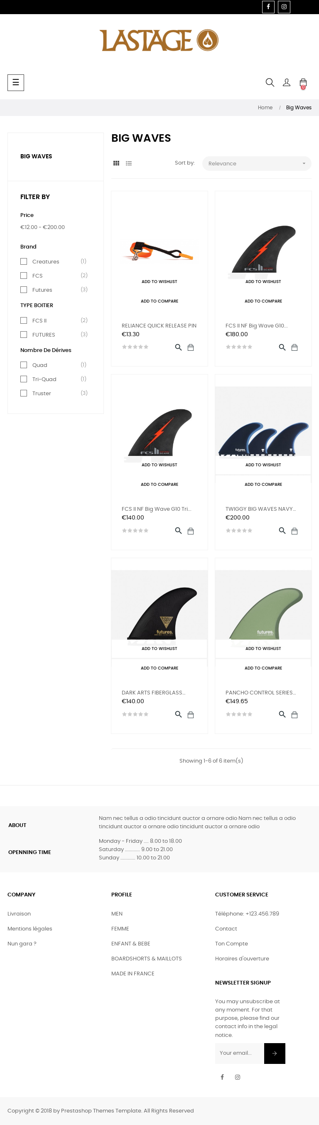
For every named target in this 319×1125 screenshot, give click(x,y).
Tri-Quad (57, 379)
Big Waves (36, 157)
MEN (117, 914)
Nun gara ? (22, 944)
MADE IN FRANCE (133, 974)
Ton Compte (231, 944)
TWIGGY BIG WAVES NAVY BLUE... (259, 510)
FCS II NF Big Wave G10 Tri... (156, 509)
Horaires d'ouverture (242, 959)
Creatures (57, 262)
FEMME (120, 929)
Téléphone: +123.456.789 (247, 914)
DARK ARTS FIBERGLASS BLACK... (152, 693)
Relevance (260, 163)
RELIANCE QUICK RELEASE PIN (159, 326)
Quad (57, 365)
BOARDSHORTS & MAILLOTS (146, 959)
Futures (57, 290)
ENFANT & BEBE (130, 944)
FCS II (57, 321)
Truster (57, 393)
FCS (57, 276)
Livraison (19, 914)
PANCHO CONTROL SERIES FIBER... (259, 693)
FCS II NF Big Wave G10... (257, 326)
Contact (226, 929)
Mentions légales (29, 929)
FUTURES (57, 335)
